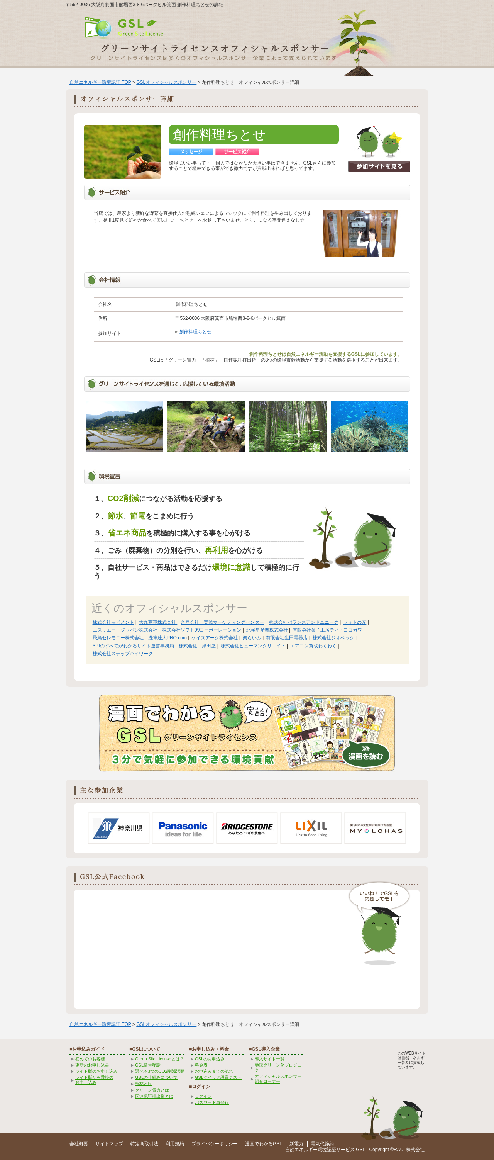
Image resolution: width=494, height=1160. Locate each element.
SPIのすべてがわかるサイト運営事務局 (133, 646)
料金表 (201, 1065)
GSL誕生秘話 (148, 1065)
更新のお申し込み (92, 1065)
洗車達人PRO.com (167, 637)
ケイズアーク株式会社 (214, 637)
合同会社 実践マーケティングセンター (222, 622)
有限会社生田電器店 (287, 637)
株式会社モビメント (113, 622)
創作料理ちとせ (195, 332)
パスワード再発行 (212, 1102)
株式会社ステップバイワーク (123, 653)
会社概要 (78, 1143)
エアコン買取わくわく (313, 646)
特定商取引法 (144, 1143)
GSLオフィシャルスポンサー (166, 82)
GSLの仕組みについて (156, 1077)
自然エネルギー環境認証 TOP (100, 82)
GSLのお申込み (210, 1058)
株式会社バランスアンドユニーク (303, 622)
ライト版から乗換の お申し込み (94, 1080)
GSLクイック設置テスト (218, 1077)
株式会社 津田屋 (197, 646)
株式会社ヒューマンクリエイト (253, 646)
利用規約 (175, 1143)
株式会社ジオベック (333, 637)
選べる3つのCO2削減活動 (159, 1071)
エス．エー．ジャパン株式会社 (125, 630)
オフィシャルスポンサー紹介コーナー (278, 1079)
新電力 (296, 1143)
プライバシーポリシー (214, 1143)
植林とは (143, 1083)
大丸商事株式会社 (158, 622)
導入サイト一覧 (269, 1058)
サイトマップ (109, 1143)
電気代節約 (322, 1143)
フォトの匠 (354, 622)
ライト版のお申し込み (96, 1071)
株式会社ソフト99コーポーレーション (201, 630)
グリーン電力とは (152, 1090)
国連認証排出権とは (154, 1096)
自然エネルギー (301, 1149)
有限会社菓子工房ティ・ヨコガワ (327, 630)
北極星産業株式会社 (267, 630)
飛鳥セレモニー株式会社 (118, 637)
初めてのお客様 (90, 1058)
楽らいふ (252, 637)
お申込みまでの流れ (214, 1071)
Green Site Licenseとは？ (159, 1058)
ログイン (203, 1096)
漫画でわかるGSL (263, 1143)
